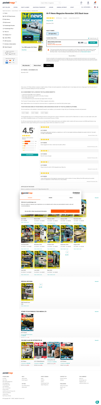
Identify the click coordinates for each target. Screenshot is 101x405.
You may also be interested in (31, 346)
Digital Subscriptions (7, 10)
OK (65, 211)
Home (5, 13)
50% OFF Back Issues (9, 16)
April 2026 (23, 220)
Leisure (51, 7)
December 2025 (81, 220)
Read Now (24, 49)
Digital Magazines (44, 392)
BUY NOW (92, 42)
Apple (42, 385)
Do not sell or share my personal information (36, 211)
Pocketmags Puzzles (9, 25)
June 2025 (37, 274)
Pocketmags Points (45, 390)
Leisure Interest (15, 10)
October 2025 (52, 247)
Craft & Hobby (25, 7)
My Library (6, 19)
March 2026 (38, 220)
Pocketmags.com (83, 387)
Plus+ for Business (6, 395)
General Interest (62, 7)
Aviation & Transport (39, 7)
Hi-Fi (20, 10)
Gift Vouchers (7, 41)
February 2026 (52, 220)
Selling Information (64, 393)
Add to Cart (26, 223)
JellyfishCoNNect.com (84, 390)
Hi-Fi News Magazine (26, 10)
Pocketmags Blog (6, 392)
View (22, 223)
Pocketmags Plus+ (8, 28)
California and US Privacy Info (9, 398)
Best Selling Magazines (7, 389)
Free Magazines (6, 390)
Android (42, 387)
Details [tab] (50, 197)
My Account (6, 22)
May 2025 (51, 274)
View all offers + (72, 55)
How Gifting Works (26, 393)
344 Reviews (59, 18)
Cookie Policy (5, 401)
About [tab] (71, 197)
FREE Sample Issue (25, 307)
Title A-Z (6, 31)
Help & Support (7, 47)
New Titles (5, 387)
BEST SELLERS (6, 7)
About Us (81, 385)
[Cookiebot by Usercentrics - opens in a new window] (74, 193)
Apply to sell (62, 394)
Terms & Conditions (7, 400)
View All (96, 197)
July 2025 (23, 274)
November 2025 (39, 247)
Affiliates (62, 387)
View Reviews (29, 154)
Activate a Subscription (9, 44)
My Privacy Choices (7, 403)
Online (42, 389)
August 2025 (80, 247)
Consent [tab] (30, 197)
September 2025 (67, 247)
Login (61, 396)
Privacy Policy (6, 396)
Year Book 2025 (25, 247)
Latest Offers (7, 37)
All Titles (4, 385)
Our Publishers (6, 393)
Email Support (25, 387)
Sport (72, 7)
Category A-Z (7, 34)
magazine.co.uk (82, 389)
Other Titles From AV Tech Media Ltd (33, 316)
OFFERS (16, 7)
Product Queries (63, 385)
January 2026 (66, 220)
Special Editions (26, 285)
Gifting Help (24, 394)
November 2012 (35, 10)
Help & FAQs (24, 385)
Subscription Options (86, 51)
